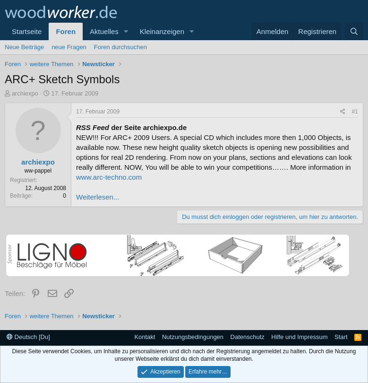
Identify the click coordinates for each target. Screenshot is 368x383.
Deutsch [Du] (28, 336)
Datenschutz (248, 336)
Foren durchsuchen (120, 47)
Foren (66, 31)
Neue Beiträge (24, 47)
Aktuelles (104, 31)
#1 (355, 111)
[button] (126, 31)
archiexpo (25, 93)
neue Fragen (68, 47)
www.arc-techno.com (109, 177)
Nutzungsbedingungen (192, 336)
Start (340, 336)
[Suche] (354, 31)
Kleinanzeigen (162, 31)
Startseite (27, 31)
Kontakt (144, 336)
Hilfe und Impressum (299, 336)
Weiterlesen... (97, 197)
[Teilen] (343, 111)
